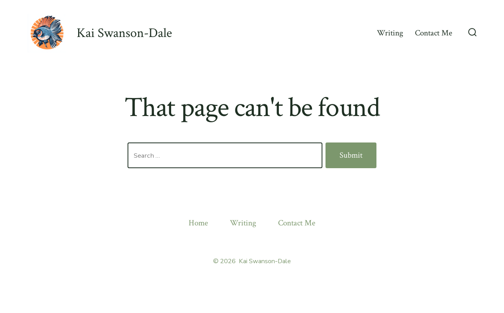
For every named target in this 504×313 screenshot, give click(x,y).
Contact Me (433, 33)
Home (198, 223)
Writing (390, 33)
